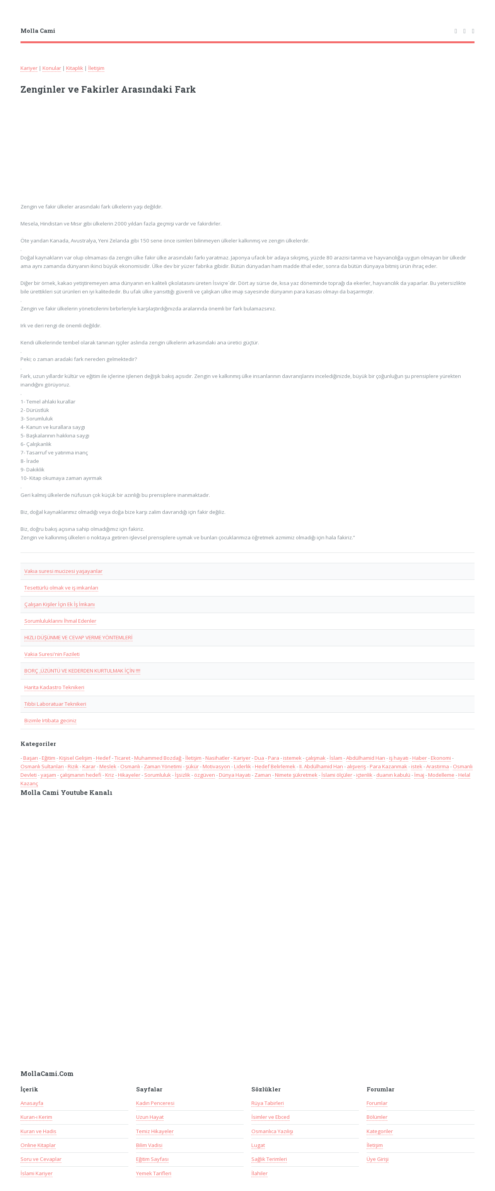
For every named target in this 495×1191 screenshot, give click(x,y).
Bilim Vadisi (149, 1145)
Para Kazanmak (388, 766)
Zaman (262, 774)
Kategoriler (380, 1131)
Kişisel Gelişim (75, 757)
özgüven (204, 774)
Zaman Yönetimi (163, 766)
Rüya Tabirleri (267, 1103)
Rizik (73, 766)
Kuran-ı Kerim (36, 1116)
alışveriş (356, 766)
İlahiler (259, 1173)
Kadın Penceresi (155, 1103)
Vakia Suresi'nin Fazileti (52, 654)
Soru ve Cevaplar (40, 1158)
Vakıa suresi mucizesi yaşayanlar (63, 571)
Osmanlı (130, 766)
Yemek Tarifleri (153, 1173)
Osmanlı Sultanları (42, 766)
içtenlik (364, 774)
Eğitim (48, 757)
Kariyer (29, 67)
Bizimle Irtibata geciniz (50, 720)
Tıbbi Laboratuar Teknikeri (55, 703)
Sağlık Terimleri (269, 1158)
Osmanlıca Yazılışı (272, 1131)
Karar (89, 766)
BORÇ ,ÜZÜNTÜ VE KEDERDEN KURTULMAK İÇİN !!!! (82, 670)
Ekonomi (441, 757)
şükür (192, 766)
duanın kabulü (393, 774)
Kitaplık (74, 67)
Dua (259, 757)
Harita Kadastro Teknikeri (54, 687)
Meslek (107, 766)
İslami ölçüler (336, 774)
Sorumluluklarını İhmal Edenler (60, 620)
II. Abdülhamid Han (321, 766)
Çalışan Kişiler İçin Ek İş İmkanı (59, 604)
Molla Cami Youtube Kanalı (66, 792)
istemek (292, 757)
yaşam (48, 774)
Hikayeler (129, 774)
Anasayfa (31, 1103)
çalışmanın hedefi (80, 774)
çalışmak (316, 757)
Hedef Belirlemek (275, 766)
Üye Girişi (378, 1158)
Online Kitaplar (38, 1145)
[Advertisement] (121, 153)
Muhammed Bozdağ (157, 757)
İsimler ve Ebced (270, 1116)
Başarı (30, 757)
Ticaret (122, 757)
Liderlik (242, 766)
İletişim (96, 67)
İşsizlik (182, 774)
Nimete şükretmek (296, 774)
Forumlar (377, 1103)
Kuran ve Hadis (38, 1131)
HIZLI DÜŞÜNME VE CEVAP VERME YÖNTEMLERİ (78, 637)
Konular (52, 67)
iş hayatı (398, 757)
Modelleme (441, 774)
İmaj (419, 774)
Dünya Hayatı (235, 774)
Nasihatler (217, 757)
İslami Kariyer (36, 1173)
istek (416, 766)
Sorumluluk (157, 774)
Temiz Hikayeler (155, 1131)
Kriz (109, 774)
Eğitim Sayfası (152, 1158)
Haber (419, 757)
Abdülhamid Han (365, 757)
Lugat (258, 1145)
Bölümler (377, 1116)
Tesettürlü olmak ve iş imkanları (61, 587)
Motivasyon (216, 766)
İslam (335, 757)
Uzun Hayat (150, 1116)
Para (273, 757)
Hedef (103, 757)
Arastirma (437, 766)
